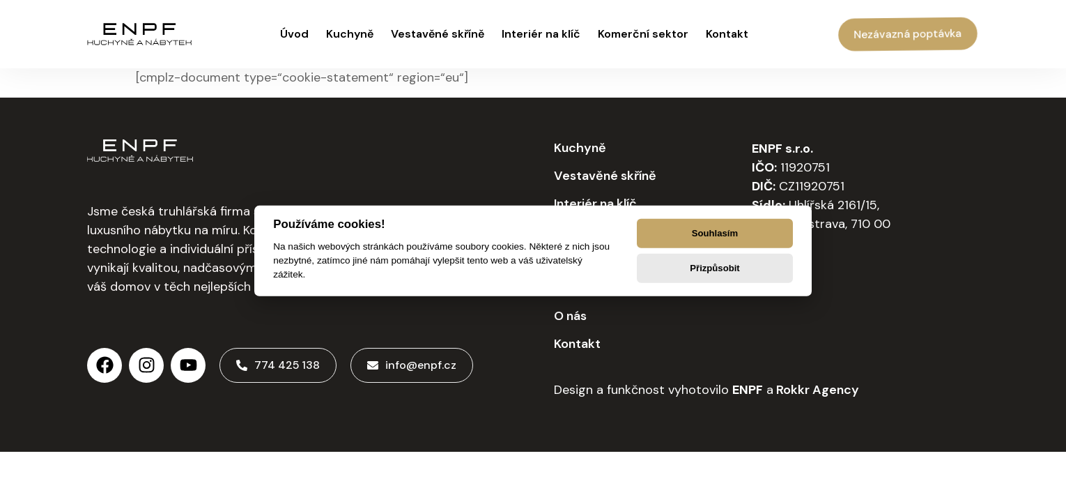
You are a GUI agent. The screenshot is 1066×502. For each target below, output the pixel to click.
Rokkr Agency (816, 389)
